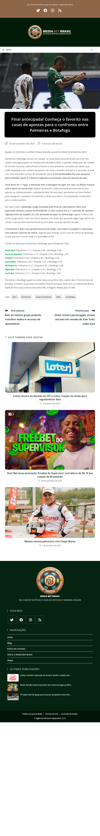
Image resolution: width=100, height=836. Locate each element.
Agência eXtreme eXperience (48, 718)
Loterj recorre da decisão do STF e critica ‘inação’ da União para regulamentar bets (50, 397)
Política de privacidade (32, 714)
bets (15, 297)
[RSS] (40, 619)
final (58, 297)
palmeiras (70, 297)
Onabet (9, 257)
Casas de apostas (43, 297)
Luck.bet (9, 273)
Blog (9, 643)
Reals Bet (10, 250)
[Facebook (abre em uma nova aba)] (45, 10)
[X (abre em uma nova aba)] (38, 10)
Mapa (10, 660)
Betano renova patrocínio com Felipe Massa (50, 541)
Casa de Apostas (13, 254)
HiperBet (9, 269)
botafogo (26, 297)
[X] (12, 619)
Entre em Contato (16, 648)
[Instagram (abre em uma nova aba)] (52, 10)
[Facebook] (21, 619)
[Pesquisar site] (92, 50)
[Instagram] (30, 619)
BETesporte (11, 265)
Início (10, 637)
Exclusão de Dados (69, 714)
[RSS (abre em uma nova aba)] (59, 10)
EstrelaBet (10, 261)
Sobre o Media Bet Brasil (19, 654)
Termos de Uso (51, 714)
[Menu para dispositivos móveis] (7, 50)
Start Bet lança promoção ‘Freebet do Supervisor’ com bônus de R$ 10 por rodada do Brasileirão (50, 475)
